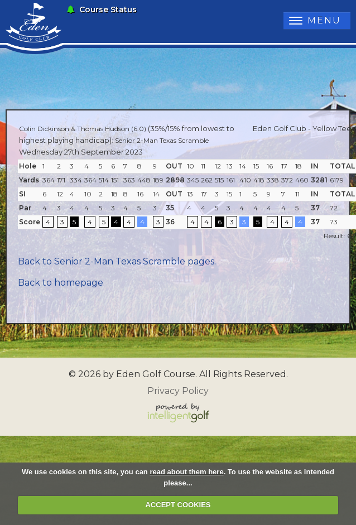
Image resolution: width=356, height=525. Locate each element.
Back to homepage (60, 282)
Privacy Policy (178, 391)
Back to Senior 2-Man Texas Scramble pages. (117, 261)
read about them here (186, 472)
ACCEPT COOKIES (177, 504)
